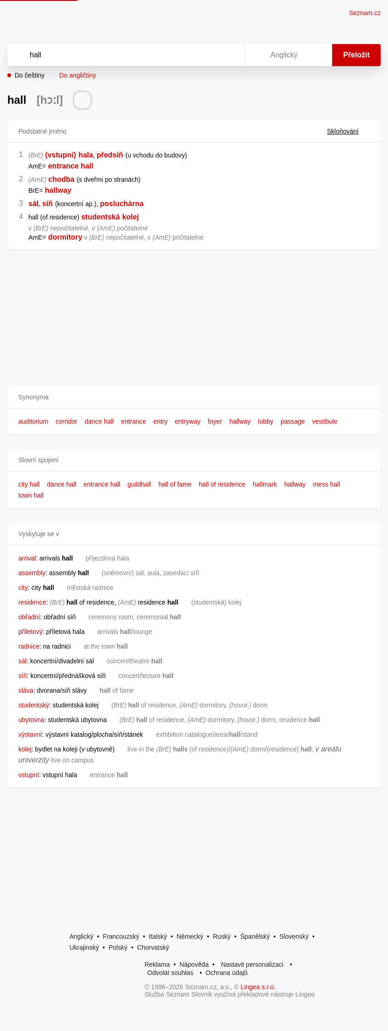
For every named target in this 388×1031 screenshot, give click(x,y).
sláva (25, 690)
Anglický (81, 936)
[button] (194, 397)
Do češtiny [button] (29, 75)
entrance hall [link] (70, 166)
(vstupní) (61, 155)
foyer (215, 421)
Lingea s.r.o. (257, 987)
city (23, 587)
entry (160, 421)
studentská (100, 217)
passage (293, 421)
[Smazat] (208, 55)
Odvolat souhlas (170, 972)
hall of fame (174, 484)
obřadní (29, 617)
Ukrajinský (84, 947)
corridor (66, 421)
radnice (28, 646)
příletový (30, 631)
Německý (189, 936)
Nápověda (194, 964)
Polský (118, 947)
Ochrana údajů (227, 972)
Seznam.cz (365, 13)
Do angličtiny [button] (77, 75)
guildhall (139, 484)
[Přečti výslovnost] (82, 100)
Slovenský (294, 936)
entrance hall (101, 484)
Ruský (222, 936)
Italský (158, 936)
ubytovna (31, 719)
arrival (27, 558)
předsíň (110, 155)
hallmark (265, 484)
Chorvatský (153, 947)
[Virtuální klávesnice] (229, 55)
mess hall (326, 484)
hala (85, 155)
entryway (188, 421)
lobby (265, 421)
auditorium (33, 421)
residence (32, 602)
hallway (240, 421)
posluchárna (121, 203)
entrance (133, 421)
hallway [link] (58, 190)
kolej (130, 217)
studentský (33, 705)
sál (33, 203)
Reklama (157, 964)
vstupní (28, 775)
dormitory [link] (65, 237)
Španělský (255, 936)
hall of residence (222, 484)
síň (47, 203)
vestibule (324, 421)
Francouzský (121, 936)
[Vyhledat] (113, 55)
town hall (31, 495)
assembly (31, 573)
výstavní (30, 734)
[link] (47, 166)
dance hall (99, 421)
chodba (62, 179)
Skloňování (348, 131)
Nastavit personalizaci (252, 964)
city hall (29, 484)
